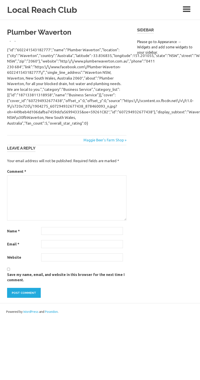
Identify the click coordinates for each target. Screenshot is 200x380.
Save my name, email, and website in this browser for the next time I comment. (66, 277)
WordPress (31, 312)
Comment (16, 171)
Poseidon (51, 312)
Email (13, 244)
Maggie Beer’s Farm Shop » (104, 140)
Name (13, 231)
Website (14, 257)
